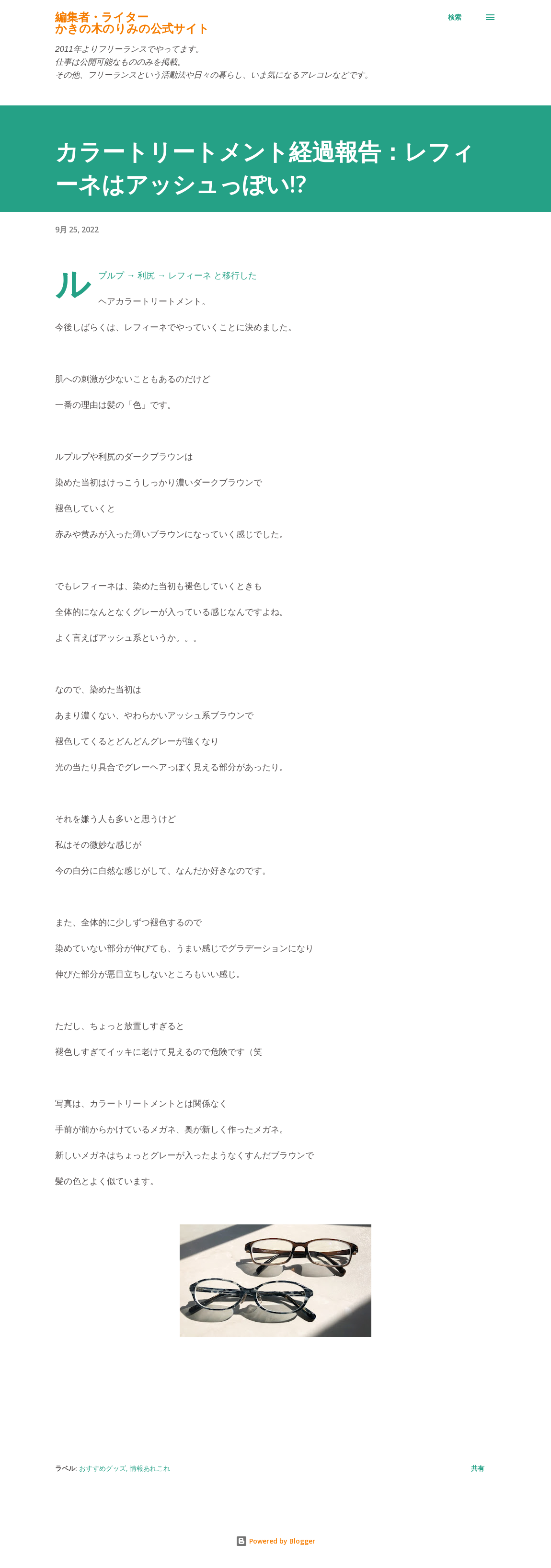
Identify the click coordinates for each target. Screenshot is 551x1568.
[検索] (454, 17)
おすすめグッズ (102, 1468)
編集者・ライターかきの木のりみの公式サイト (132, 23)
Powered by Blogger (275, 1540)
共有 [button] (477, 1468)
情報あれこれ (150, 1468)
